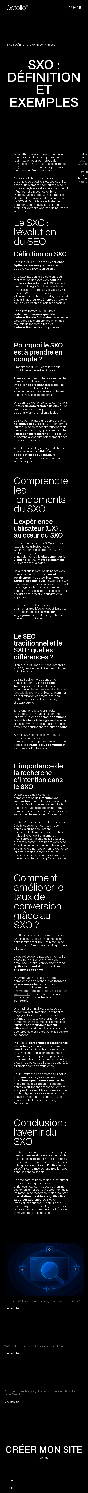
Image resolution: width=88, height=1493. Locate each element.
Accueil (9, 1480)
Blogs (51, 44)
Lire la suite (11, 1308)
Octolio (9, 1487)
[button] (76, 8)
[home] (19, 7)
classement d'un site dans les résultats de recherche (40, 691)
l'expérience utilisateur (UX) (39, 288)
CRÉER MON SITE (44, 1449)
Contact (44, 1457)
